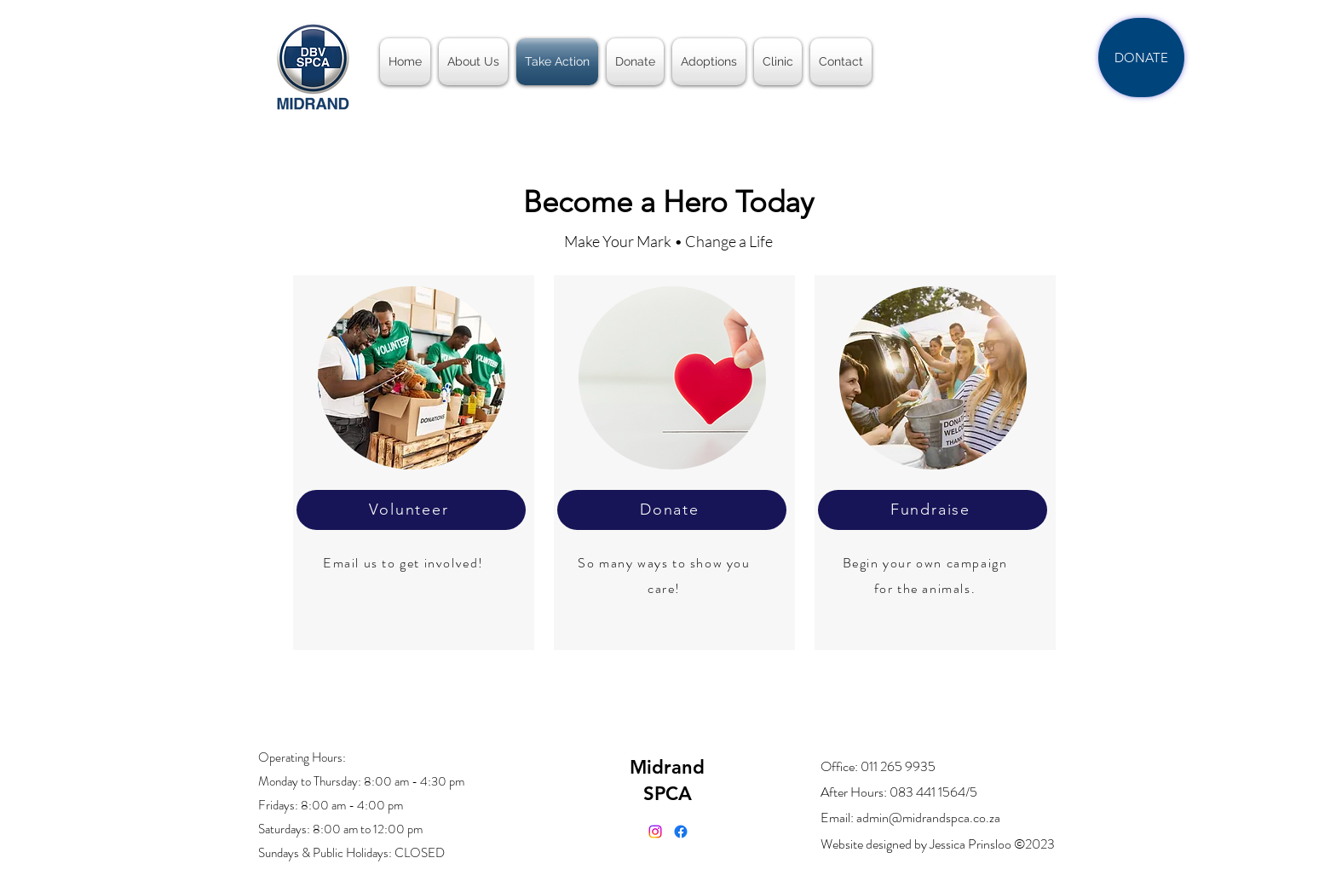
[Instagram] (655, 831)
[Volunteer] (411, 510)
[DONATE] (1141, 57)
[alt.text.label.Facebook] (680, 831)
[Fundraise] (932, 510)
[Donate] (671, 510)
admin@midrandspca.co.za (928, 817)
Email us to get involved (400, 563)
